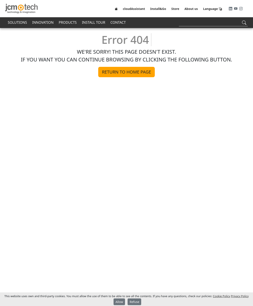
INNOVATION (43, 22)
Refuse (134, 302)
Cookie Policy (221, 296)
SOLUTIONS (17, 22)
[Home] (116, 8)
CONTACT (118, 22)
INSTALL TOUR (93, 22)
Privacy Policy (240, 296)
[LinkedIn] (231, 8)
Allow (119, 302)
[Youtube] (236, 8)
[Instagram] (241, 8)
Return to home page (126, 72)
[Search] (213, 22)
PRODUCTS (68, 22)
